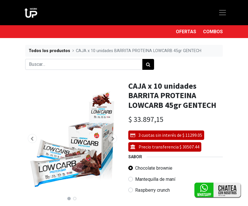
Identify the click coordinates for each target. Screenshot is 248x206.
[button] (32, 138)
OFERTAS (186, 31)
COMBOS (213, 31)
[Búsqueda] (148, 64)
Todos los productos (49, 50)
